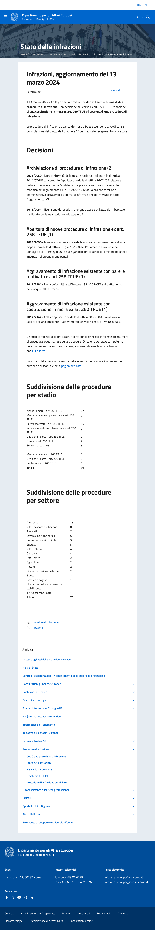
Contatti (9, 913)
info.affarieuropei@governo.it (123, 877)
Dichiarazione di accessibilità (46, 921)
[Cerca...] (148, 17)
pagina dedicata (71, 366)
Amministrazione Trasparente (38, 913)
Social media (104, 913)
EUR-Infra (38, 351)
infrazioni (35, 628)
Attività (24, 54)
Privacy (66, 913)
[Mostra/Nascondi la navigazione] (5, 17)
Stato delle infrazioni (76, 54)
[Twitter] (13, 897)
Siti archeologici (14, 921)
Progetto (123, 913)
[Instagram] (25, 897)
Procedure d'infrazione (46, 54)
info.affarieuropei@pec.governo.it (126, 882)
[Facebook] (7, 897)
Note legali (83, 913)
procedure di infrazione (43, 622)
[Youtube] (19, 897)
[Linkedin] (31, 897)
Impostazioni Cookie (81, 921)
